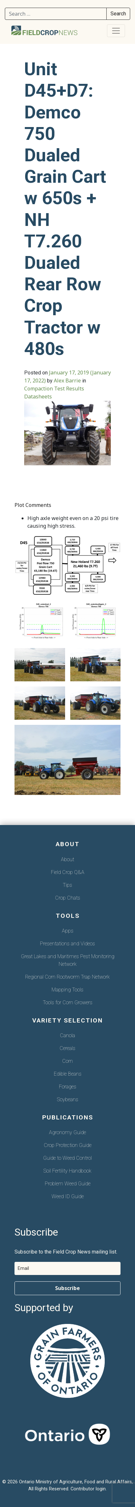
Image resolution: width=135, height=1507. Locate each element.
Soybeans (67, 1099)
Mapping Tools (67, 990)
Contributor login (88, 1489)
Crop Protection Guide (68, 1145)
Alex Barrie (67, 380)
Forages (67, 1087)
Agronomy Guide (67, 1132)
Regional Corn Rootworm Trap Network (67, 977)
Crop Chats (67, 898)
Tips (67, 885)
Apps (67, 931)
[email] (67, 1268)
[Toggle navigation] (116, 30)
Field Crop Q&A (67, 872)
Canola (67, 1035)
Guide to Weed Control (67, 1158)
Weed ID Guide (68, 1196)
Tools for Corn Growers (67, 1002)
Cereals (67, 1048)
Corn (67, 1061)
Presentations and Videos (67, 944)
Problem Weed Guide (68, 1184)
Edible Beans (68, 1074)
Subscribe (67, 1288)
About (67, 859)
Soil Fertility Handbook (67, 1171)
